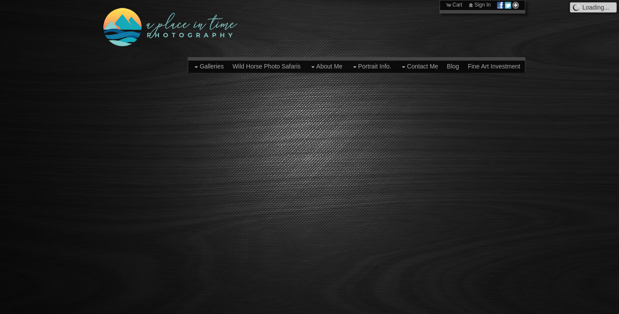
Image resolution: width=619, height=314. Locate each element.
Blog (453, 66)
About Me (325, 67)
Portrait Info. (371, 67)
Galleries (208, 67)
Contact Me (419, 67)
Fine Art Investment (494, 66)
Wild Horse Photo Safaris (267, 66)
